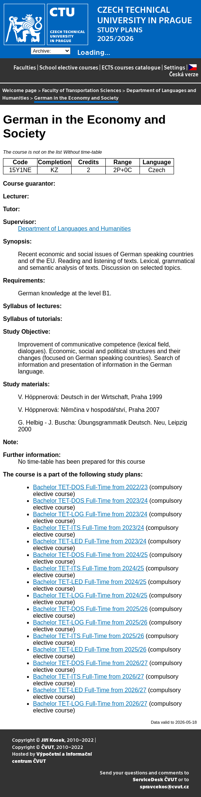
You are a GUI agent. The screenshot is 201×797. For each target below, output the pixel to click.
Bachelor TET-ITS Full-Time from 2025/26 (88, 636)
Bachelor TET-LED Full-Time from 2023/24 (89, 541)
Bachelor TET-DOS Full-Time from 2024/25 (90, 555)
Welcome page (19, 90)
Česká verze (183, 70)
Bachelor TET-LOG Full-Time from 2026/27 (90, 703)
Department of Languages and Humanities (74, 228)
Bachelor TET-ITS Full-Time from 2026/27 (88, 676)
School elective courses (68, 67)
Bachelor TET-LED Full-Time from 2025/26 (89, 649)
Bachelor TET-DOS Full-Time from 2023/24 (90, 501)
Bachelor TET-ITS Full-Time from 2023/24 (88, 528)
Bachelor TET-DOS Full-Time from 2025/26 (90, 609)
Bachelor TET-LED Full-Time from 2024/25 (89, 582)
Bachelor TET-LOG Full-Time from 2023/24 (90, 514)
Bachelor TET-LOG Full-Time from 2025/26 (90, 622)
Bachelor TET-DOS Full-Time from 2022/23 (90, 487)
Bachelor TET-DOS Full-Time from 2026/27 (90, 663)
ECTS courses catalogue (131, 67)
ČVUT (47, 747)
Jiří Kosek (52, 740)
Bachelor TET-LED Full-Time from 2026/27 (89, 690)
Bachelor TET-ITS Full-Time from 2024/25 (88, 568)
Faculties (25, 67)
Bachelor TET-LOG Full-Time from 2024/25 (90, 595)
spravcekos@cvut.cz (164, 786)
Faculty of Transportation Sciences (81, 90)
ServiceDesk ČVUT (155, 779)
